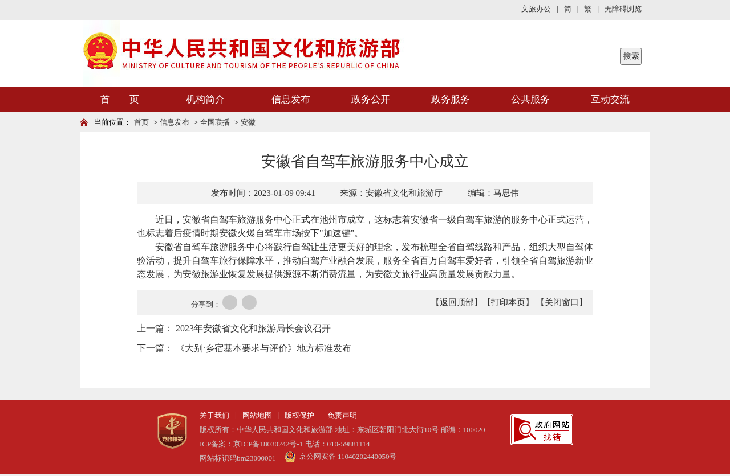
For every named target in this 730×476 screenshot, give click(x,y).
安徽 (248, 122)
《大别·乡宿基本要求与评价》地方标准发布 (263, 348)
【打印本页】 (508, 302)
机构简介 (205, 99)
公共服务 (530, 99)
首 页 (119, 99)
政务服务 (450, 99)
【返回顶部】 (456, 302)
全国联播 (215, 122)
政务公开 (370, 99)
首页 (141, 122)
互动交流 (610, 99)
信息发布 (290, 99)
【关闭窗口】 (561, 302)
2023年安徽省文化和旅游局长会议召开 (253, 328)
